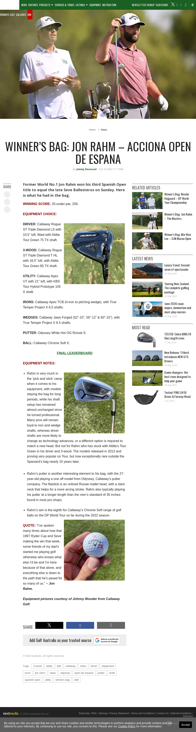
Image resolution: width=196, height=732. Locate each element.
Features (33, 5)
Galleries (21, 15)
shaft (112, 672)
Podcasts (44, 5)
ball (59, 666)
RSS (94, 713)
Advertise (188, 716)
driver (94, 666)
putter (101, 672)
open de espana (83, 672)
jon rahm (40, 672)
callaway (71, 666)
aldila (49, 666)
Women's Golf (7, 15)
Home (92, 129)
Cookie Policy (127, 726)
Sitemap (102, 713)
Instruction (109, 5)
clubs (83, 666)
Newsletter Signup (143, 5)
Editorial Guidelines (181, 713)
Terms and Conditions (143, 713)
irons (27, 672)
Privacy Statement (119, 713)
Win (29, 15)
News (24, 5)
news (53, 672)
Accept (185, 724)
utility (48, 679)
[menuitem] (9, 5)
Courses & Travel (64, 5)
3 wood (37, 666)
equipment (108, 666)
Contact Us (163, 713)
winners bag (62, 679)
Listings (80, 5)
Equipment (95, 5)
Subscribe (162, 5)
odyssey (65, 672)
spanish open (32, 679)
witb (76, 679)
